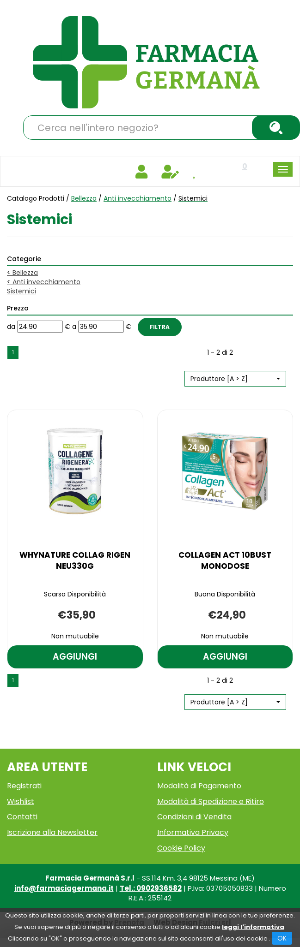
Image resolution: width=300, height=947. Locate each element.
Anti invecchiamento (137, 198)
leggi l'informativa (253, 927)
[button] (235, 379)
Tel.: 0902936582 (151, 888)
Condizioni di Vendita (194, 816)
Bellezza (84, 198)
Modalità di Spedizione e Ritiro (210, 801)
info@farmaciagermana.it (64, 888)
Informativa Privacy (192, 832)
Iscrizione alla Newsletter (52, 832)
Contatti (22, 816)
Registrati (24, 785)
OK (282, 938)
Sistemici (21, 291)
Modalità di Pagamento (199, 785)
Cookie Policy (181, 848)
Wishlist (20, 801)
